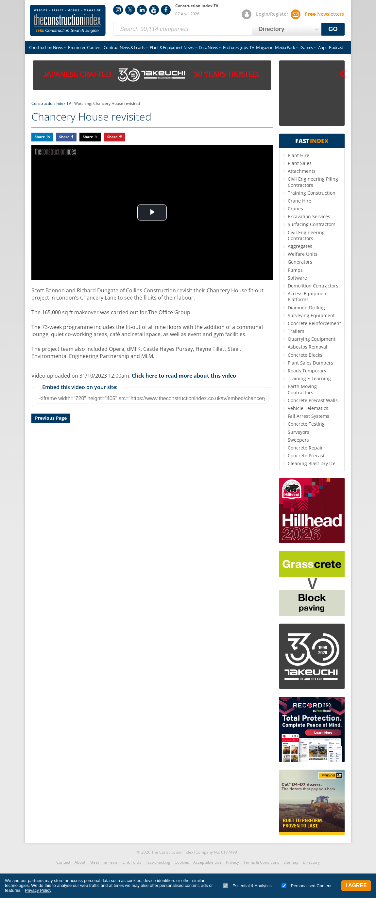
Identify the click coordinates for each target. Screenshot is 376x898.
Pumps (295, 270)
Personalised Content (307, 885)
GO (333, 29)
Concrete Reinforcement (314, 323)
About (80, 862)
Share (40, 136)
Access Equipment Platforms (308, 296)
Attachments (302, 171)
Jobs (244, 47)
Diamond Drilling (306, 307)
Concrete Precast (306, 455)
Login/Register (272, 14)
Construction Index (68, 20)
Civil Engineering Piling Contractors (313, 182)
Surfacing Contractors (311, 224)
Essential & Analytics (247, 885)
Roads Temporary (307, 370)
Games (306, 47)
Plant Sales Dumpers (310, 363)
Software (297, 278)
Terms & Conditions (261, 862)
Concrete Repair (305, 448)
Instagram (118, 10)
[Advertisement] (152, 500)
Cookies (182, 862)
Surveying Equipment (311, 315)
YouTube (154, 10)
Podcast (336, 47)
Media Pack (285, 47)
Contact (63, 862)
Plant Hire (298, 155)
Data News (208, 47)
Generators (300, 262)
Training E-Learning (309, 378)
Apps (322, 47)
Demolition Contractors (313, 286)
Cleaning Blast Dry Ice (311, 463)
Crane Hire (299, 201)
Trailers (296, 331)
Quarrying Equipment (311, 339)
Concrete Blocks (305, 355)
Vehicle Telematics (308, 408)
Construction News (46, 47)
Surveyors (298, 432)
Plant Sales (300, 163)
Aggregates (300, 246)
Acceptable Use (207, 862)
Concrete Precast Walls (313, 400)
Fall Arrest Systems (308, 416)
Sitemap (291, 862)
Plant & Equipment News (172, 47)
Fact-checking (157, 862)
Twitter (130, 10)
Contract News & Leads (124, 47)
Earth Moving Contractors (302, 389)
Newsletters (324, 14)
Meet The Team (104, 862)
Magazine (264, 47)
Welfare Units (302, 254)
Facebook (166, 10)
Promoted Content (85, 47)
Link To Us (132, 862)
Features (230, 47)
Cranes (295, 208)
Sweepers (298, 440)
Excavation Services (309, 216)
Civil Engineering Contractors (306, 235)
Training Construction (311, 193)
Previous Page (51, 418)
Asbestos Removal (307, 347)
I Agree (356, 885)
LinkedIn (142, 10)
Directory (311, 862)
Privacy (232, 862)
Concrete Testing (306, 424)
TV (251, 47)
